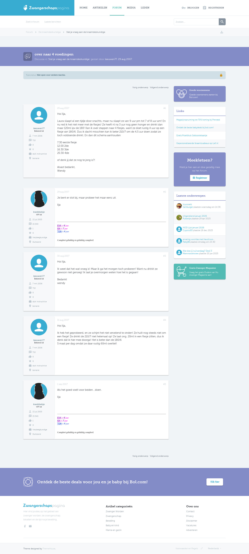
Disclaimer (191, 521)
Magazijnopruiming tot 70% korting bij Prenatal (198, 120)
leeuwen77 (111, 59)
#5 (164, 384)
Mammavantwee (191, 253)
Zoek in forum (32, 22)
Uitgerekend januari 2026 (195, 216)
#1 (164, 108)
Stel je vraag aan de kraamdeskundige (69, 59)
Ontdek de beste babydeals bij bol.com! (195, 127)
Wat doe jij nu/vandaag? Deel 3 (197, 251)
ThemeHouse (49, 548)
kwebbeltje (39, 212)
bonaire (36, 158)
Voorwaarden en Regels (187, 548)
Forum (117, 7)
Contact (190, 511)
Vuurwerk (187, 204)
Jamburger (188, 207)
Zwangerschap (113, 516)
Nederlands (213, 548)
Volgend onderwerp (159, 87)
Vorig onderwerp (140, 87)
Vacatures (191, 525)
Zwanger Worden (115, 511)
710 (34, 140)
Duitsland (37, 242)
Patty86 (186, 242)
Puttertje (187, 218)
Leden (145, 7)
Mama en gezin (114, 530)
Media (131, 7)
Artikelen (100, 7)
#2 (164, 192)
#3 (164, 256)
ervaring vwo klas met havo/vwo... (199, 239)
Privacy (189, 516)
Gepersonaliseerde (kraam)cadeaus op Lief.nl (197, 143)
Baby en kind (112, 525)
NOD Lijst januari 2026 (193, 227)
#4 (164, 320)
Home (83, 7)
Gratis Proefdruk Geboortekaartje (191, 135)
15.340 (35, 224)
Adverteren (191, 530)
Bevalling (110, 521)
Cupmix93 (188, 230)
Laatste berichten (52, 22)
